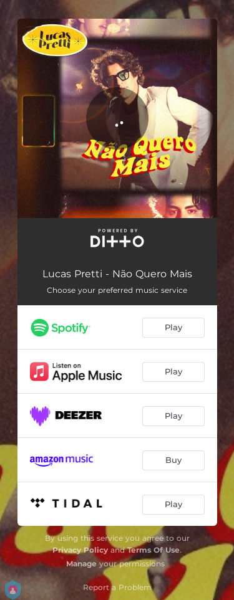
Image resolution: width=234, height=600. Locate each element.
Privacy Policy (80, 550)
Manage (81, 563)
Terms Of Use (153, 550)
